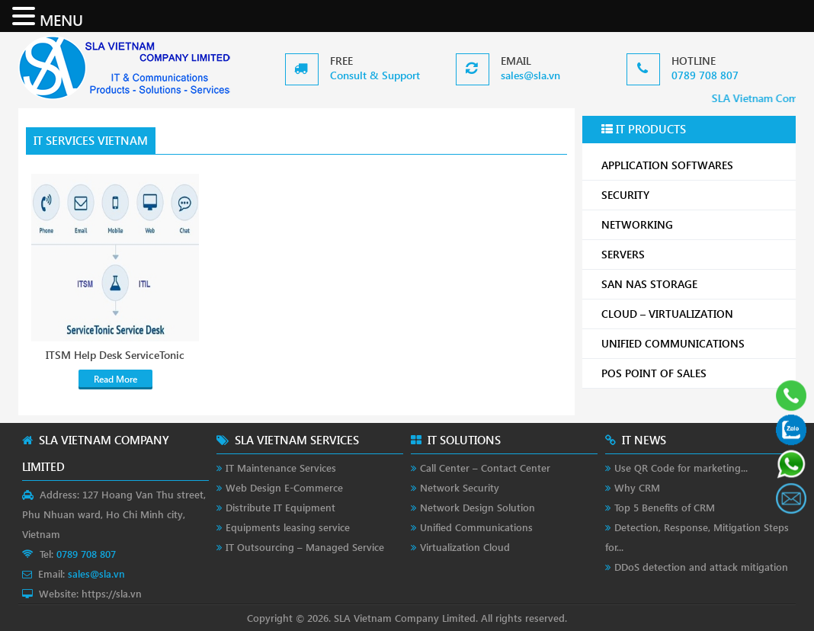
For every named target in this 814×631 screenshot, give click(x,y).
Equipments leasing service (288, 526)
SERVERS (692, 254)
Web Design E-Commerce (284, 487)
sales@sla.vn (530, 75)
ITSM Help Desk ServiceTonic (115, 355)
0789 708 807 (705, 75)
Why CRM (637, 487)
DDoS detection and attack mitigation (701, 566)
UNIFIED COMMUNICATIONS (692, 343)
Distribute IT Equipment (280, 507)
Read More (115, 379)
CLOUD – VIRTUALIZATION (692, 313)
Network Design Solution (477, 507)
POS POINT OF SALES (692, 373)
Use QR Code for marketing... (681, 467)
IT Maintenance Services (281, 467)
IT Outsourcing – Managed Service (305, 546)
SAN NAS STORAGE (692, 284)
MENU (61, 19)
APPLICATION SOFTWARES (667, 165)
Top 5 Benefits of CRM (664, 507)
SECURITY (692, 194)
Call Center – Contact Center (485, 467)
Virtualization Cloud (465, 546)
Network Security (459, 487)
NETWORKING (692, 224)
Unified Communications (476, 526)
